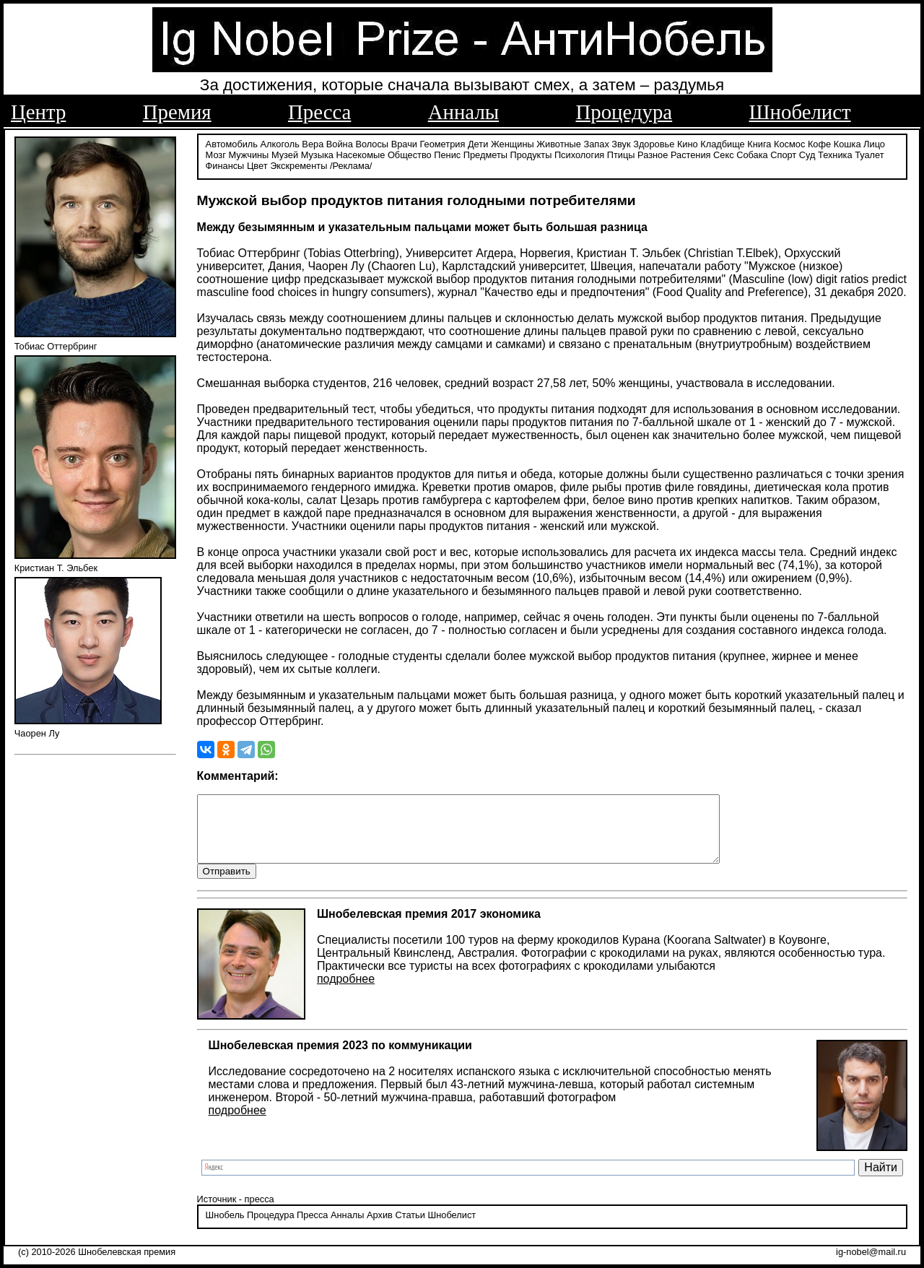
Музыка (317, 153)
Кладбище (722, 142)
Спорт (783, 153)
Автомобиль (232, 142)
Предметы (485, 153)
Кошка (847, 142)
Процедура (624, 111)
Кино (687, 142)
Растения (691, 153)
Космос (789, 142)
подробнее (346, 992)
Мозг (216, 153)
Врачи (404, 142)
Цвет (257, 164)
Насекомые (360, 153)
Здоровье (653, 142)
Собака (752, 153)
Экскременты (298, 164)
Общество (410, 153)
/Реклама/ (351, 164)
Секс (723, 153)
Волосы (371, 142)
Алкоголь (280, 142)
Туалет (869, 153)
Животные (558, 142)
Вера (312, 142)
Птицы (621, 153)
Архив (380, 1228)
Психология (579, 153)
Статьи (409, 1228)
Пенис (447, 153)
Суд (807, 153)
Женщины (512, 142)
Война (339, 142)
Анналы (463, 111)
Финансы (225, 164)
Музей (284, 153)
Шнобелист (800, 111)
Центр (38, 111)
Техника (835, 153)
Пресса (319, 111)
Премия (177, 111)
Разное (652, 153)
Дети (478, 142)
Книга (759, 142)
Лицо (874, 142)
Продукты (531, 153)
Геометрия (443, 142)
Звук (620, 142)
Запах (596, 142)
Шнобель (225, 1228)
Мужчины (248, 153)
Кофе (819, 142)
